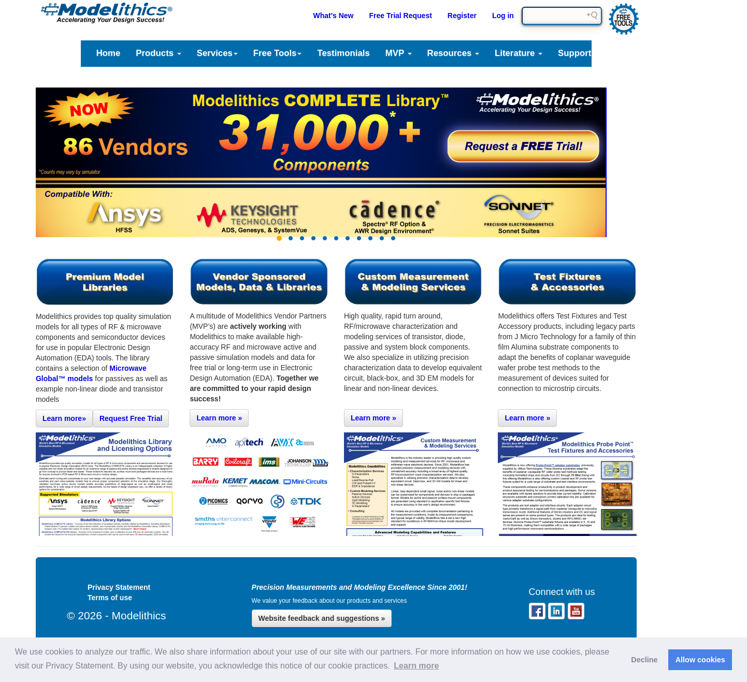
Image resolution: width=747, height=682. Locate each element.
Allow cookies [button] (700, 660)
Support (574, 53)
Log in (503, 15)
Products (158, 53)
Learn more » (219, 418)
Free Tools (277, 53)
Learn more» (64, 418)
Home (108, 53)
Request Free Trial (130, 418)
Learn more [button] (416, 665)
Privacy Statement (119, 587)
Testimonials (343, 53)
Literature (518, 53)
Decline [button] (644, 660)
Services (217, 53)
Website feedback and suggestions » (321, 618)
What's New (333, 15)
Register (462, 15)
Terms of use (110, 597)
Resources (453, 53)
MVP (398, 53)
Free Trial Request (400, 15)
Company (630, 53)
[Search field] (562, 16)
